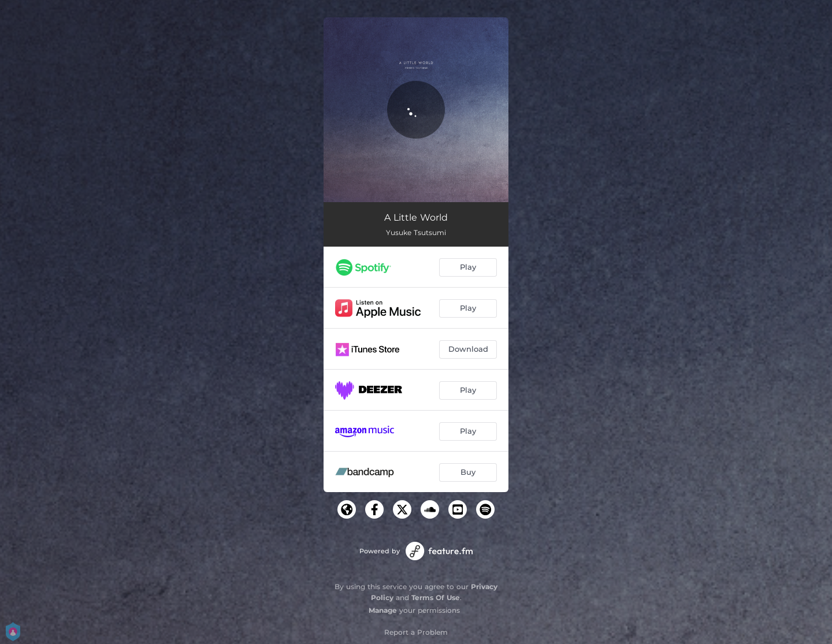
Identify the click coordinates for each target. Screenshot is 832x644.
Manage (383, 610)
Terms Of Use (435, 597)
